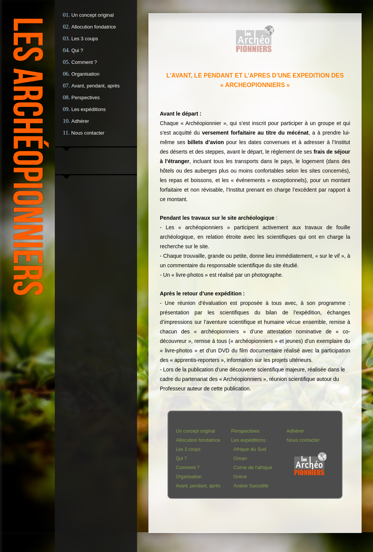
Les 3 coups (85, 38)
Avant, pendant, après (96, 86)
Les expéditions (89, 109)
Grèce (240, 476)
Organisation (86, 74)
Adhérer (80, 121)
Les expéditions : (249, 440)
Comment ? (84, 62)
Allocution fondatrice (94, 27)
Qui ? (77, 50)
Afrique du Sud (249, 449)
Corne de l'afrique (252, 467)
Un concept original (93, 15)
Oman (240, 458)
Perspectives (86, 97)
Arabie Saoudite (251, 486)
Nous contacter (87, 133)
